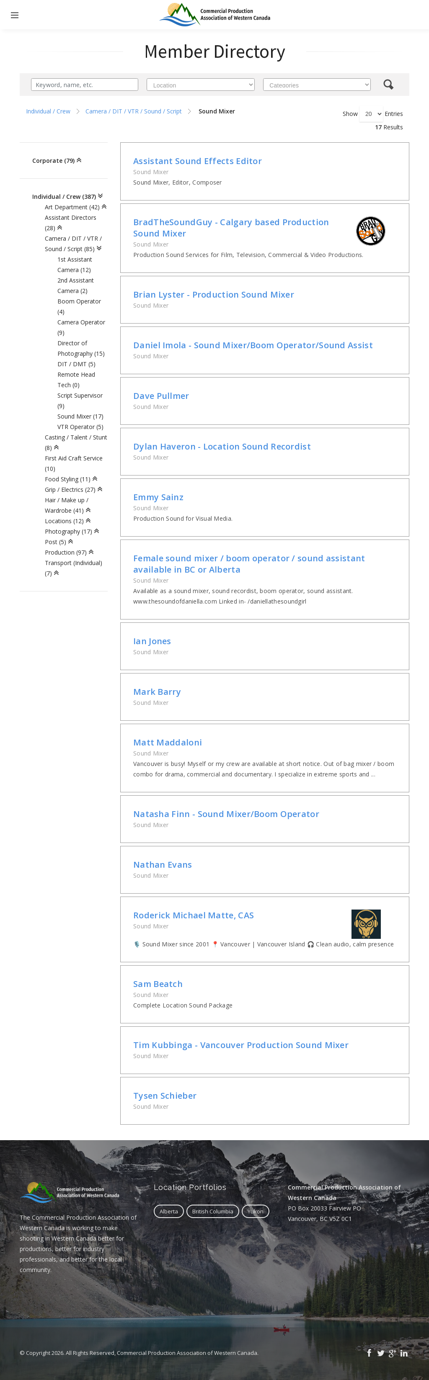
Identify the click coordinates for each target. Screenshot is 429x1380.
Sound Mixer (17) (80, 416)
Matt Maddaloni (167, 742)
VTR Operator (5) (80, 427)
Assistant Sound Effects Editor (197, 161)
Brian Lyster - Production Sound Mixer (213, 294)
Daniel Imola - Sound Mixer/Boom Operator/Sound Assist (253, 345)
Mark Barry (157, 691)
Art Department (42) (72, 207)
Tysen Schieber (164, 1095)
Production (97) (66, 552)
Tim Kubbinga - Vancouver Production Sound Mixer (241, 1045)
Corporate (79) (53, 160)
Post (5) (55, 542)
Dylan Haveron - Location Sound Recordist (222, 446)
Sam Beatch (158, 983)
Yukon (256, 1211)
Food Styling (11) (67, 479)
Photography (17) (68, 531)
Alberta (169, 1211)
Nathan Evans (162, 864)
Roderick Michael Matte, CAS (193, 915)
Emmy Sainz (158, 497)
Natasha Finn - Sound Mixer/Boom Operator (226, 814)
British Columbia (212, 1211)
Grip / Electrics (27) (70, 489)
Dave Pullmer (161, 395)
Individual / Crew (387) (64, 196)
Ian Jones (152, 641)
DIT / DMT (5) (76, 364)
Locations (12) (64, 521)
